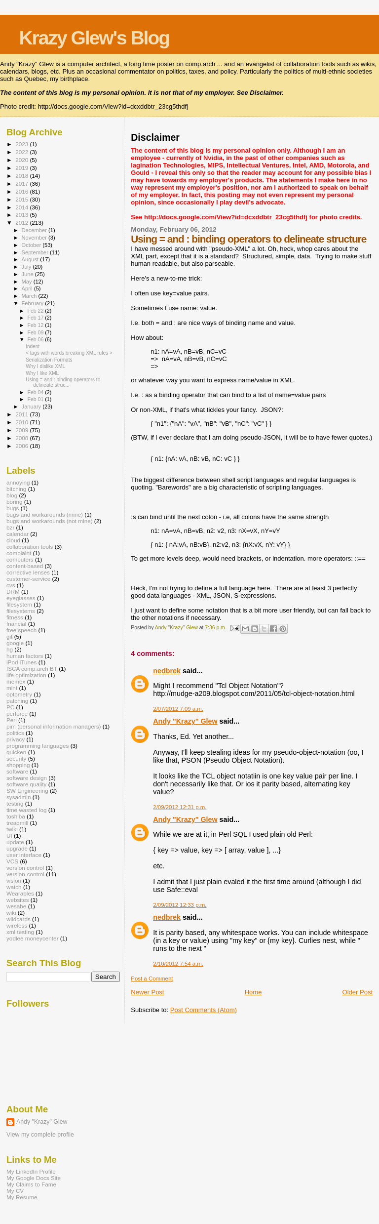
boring (14, 501)
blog (11, 495)
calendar (17, 533)
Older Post (357, 992)
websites (17, 900)
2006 (22, 446)
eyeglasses (21, 598)
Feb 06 (36, 339)
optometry (19, 694)
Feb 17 (36, 318)
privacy (15, 739)
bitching (16, 489)
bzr (10, 527)
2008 (22, 438)
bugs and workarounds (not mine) (49, 521)
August (31, 259)
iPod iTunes (21, 662)
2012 (22, 222)
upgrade (17, 848)
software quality (26, 784)
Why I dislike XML (45, 366)
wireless (16, 925)
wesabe (16, 906)
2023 (22, 144)
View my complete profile (40, 1134)
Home (253, 992)
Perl (11, 720)
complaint (18, 553)
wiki (11, 912)
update (15, 842)
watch (14, 887)
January (32, 406)
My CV (15, 1190)
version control (25, 867)
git (9, 636)
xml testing (20, 932)
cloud (13, 540)
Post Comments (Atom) (203, 1010)
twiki (12, 829)
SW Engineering (27, 790)
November (35, 238)
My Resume (22, 1197)
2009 (22, 430)
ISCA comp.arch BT (31, 668)
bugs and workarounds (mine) (44, 514)
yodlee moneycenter (32, 938)
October (32, 245)
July (27, 267)
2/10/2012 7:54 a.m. (178, 964)
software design (26, 778)
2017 (22, 183)
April (28, 288)
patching (17, 700)
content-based (24, 566)
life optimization (26, 675)
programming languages (37, 745)
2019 (22, 167)
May (28, 282)
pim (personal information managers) (53, 726)
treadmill (17, 822)
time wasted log (26, 810)
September (36, 252)
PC (10, 707)
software (17, 771)
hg (9, 649)
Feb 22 (36, 311)
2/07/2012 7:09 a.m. (178, 709)
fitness (14, 617)
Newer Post (147, 992)
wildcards (18, 919)
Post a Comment (152, 978)
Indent (32, 346)
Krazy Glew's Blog (94, 37)
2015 (22, 199)
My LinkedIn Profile (31, 1171)
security (16, 758)
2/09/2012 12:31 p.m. (179, 807)
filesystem (19, 604)
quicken (16, 752)
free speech (21, 630)
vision (13, 880)
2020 (22, 160)
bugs (12, 508)
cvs (10, 585)
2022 (22, 152)
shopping (18, 765)
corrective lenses (28, 572)
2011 (22, 414)
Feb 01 (36, 399)
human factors (24, 656)
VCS (12, 861)
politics (15, 733)
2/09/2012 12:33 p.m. (179, 905)
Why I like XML (42, 373)
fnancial (16, 623)
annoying (18, 482)
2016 (22, 191)
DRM (13, 591)
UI (9, 835)
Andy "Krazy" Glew (185, 721)
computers (20, 559)
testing (15, 803)
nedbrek (167, 671)
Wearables (20, 893)
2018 (22, 175)
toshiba (15, 816)
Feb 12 (36, 325)
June (28, 274)
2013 (22, 214)
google (15, 643)
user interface (23, 855)
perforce (17, 713)
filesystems (20, 611)
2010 (22, 422)
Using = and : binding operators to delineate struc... (63, 382)
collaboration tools (29, 546)
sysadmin (18, 797)
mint (11, 688)
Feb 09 (36, 332)
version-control (25, 874)
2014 (22, 207)
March (30, 296)
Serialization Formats (49, 360)
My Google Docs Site (33, 1178)
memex (15, 681)
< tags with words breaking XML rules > (69, 353)
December (35, 230)
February (33, 303)
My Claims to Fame (31, 1184)
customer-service (28, 578)
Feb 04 (36, 392)
